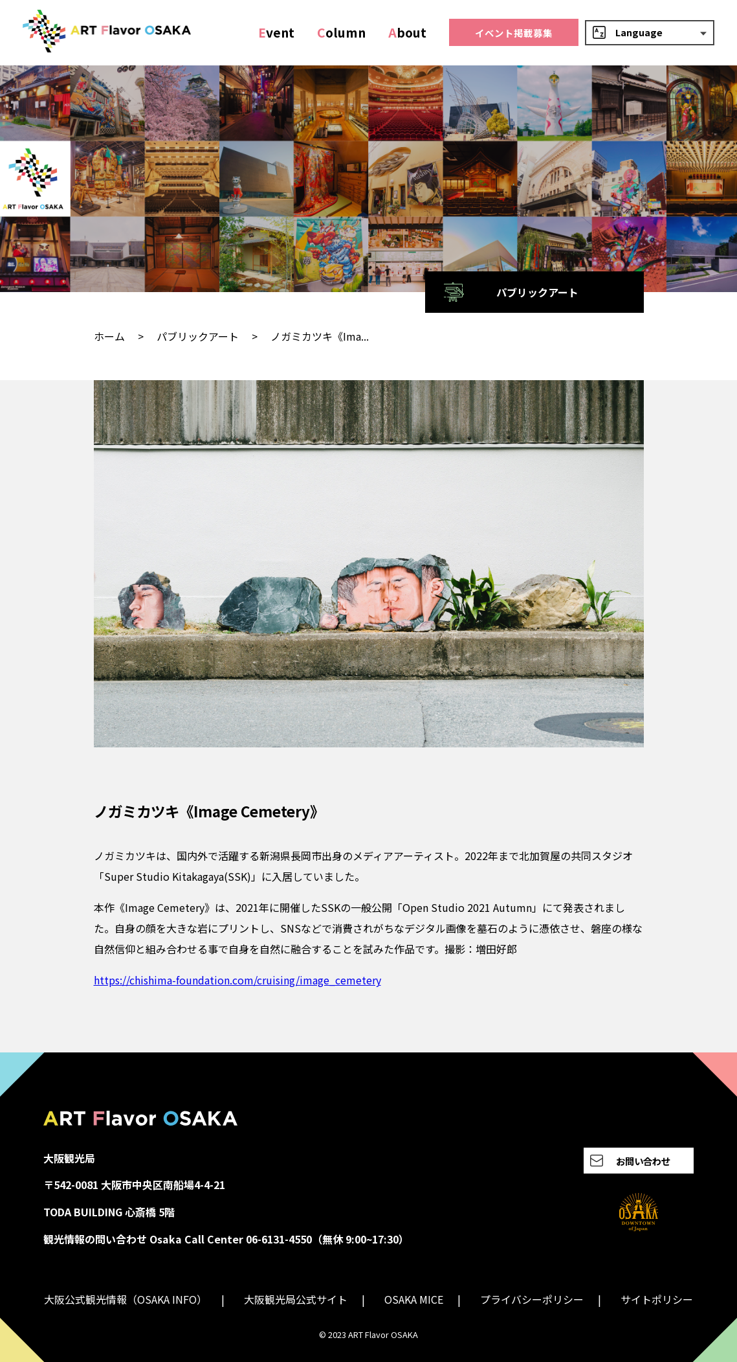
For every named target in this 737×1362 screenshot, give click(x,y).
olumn (341, 32)
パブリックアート (198, 336)
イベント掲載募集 (514, 33)
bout (407, 32)
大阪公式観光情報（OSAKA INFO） (125, 1299)
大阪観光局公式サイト (295, 1299)
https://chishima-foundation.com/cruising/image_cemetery (237, 980)
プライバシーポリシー (532, 1299)
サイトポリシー (657, 1299)
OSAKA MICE (413, 1299)
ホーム (109, 336)
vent (276, 32)
